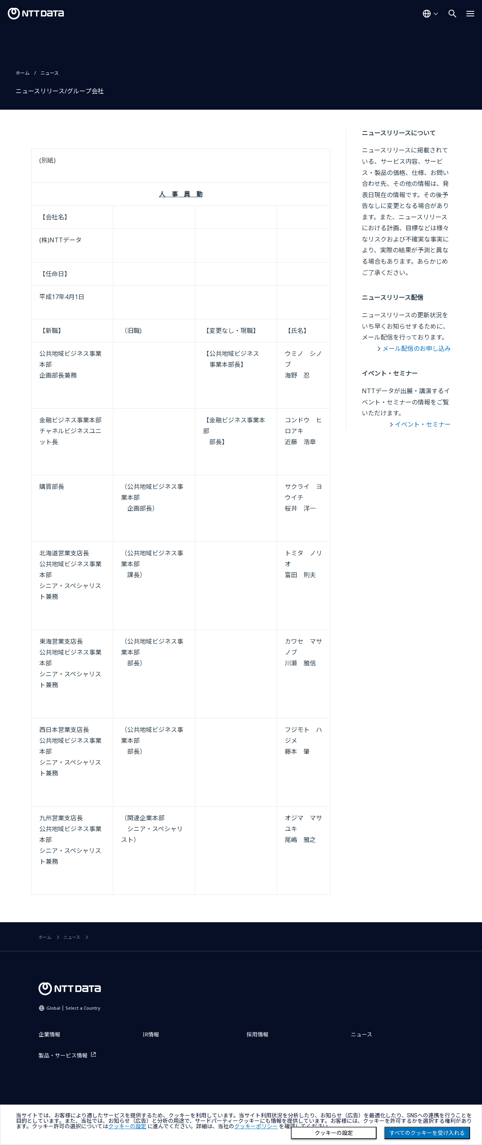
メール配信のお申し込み (416, 348)
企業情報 (49, 1034)
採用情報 (257, 1034)
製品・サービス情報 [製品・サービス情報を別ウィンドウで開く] (63, 1055)
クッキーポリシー (256, 1126)
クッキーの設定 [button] (127, 1126)
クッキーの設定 (334, 1133)
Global (73, 1008)
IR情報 (151, 1034)
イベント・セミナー (423, 424)
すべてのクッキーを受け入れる (427, 1133)
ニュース (49, 73)
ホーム (23, 73)
